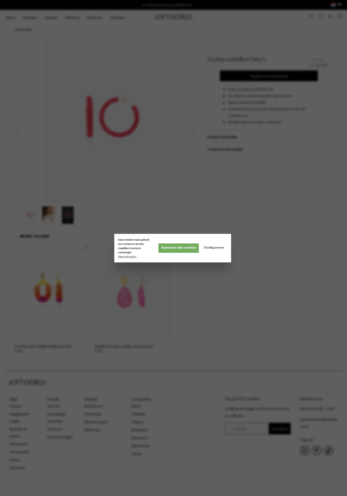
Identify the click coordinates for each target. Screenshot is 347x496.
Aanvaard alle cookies (179, 248)
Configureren (215, 248)
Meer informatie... (128, 256)
